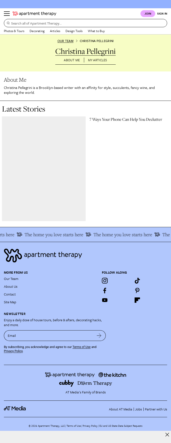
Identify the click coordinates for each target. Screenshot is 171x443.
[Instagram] (105, 281)
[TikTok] (137, 281)
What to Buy (96, 30)
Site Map (10, 301)
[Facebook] (105, 290)
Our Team (65, 40)
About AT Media (120, 409)
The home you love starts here (51, 234)
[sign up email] (48, 335)
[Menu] (7, 14)
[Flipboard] (137, 300)
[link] (129, 119)
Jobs (138, 409)
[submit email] (99, 335)
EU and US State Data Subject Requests (120, 426)
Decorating (37, 30)
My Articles (97, 60)
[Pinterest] (137, 290)
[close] (167, 434)
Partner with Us (156, 409)
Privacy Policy (13, 351)
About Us (10, 286)
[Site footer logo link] (85, 255)
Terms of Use (82, 347)
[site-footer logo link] (15, 409)
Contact (10, 294)
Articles (55, 30)
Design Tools (73, 30)
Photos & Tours (14, 30)
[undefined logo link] (34, 13)
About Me (72, 60)
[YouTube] (105, 300)
